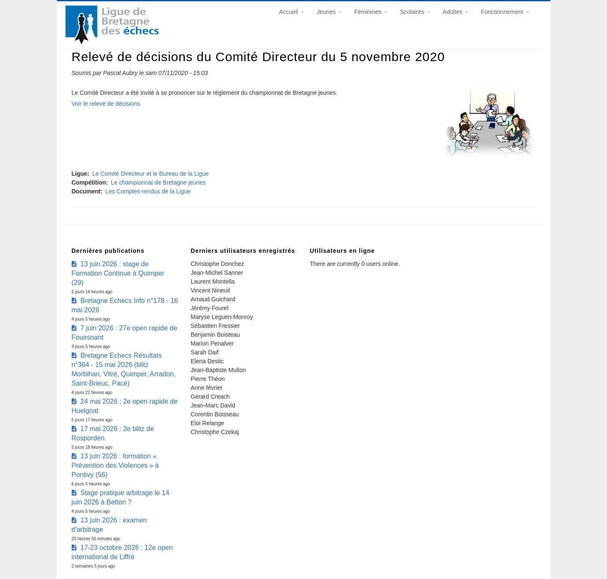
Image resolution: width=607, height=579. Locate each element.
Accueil (291, 11)
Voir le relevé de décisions (106, 103)
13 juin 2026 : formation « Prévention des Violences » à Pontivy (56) (115, 465)
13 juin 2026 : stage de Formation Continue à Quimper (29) (118, 273)
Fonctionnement (505, 11)
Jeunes (329, 11)
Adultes (456, 11)
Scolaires (415, 11)
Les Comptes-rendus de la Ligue (148, 191)
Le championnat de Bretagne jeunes (158, 182)
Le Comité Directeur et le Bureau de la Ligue (150, 173)
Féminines (370, 11)
